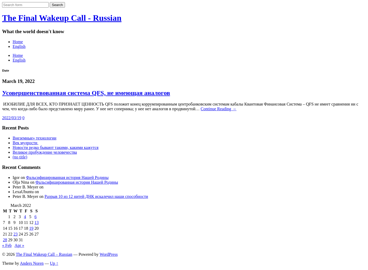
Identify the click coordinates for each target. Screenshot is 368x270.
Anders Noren (32, 263)
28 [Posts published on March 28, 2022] (5, 240)
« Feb (7, 245)
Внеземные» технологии (34, 138)
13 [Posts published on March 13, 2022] (36, 222)
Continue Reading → (218, 109)
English (19, 46)
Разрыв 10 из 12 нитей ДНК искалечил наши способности (96, 196)
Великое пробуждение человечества (45, 152)
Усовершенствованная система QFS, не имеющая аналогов (86, 92)
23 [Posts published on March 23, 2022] (15, 234)
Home (18, 41)
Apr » (19, 245)
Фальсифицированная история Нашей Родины (67, 177)
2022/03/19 (11, 118)
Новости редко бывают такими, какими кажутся (55, 147)
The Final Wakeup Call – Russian (44, 254)
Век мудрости (25, 143)
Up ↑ (54, 263)
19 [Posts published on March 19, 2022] (31, 228)
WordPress (108, 254)
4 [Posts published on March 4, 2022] (25, 216)
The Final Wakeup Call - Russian (62, 18)
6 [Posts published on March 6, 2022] (35, 216)
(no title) (20, 157)
